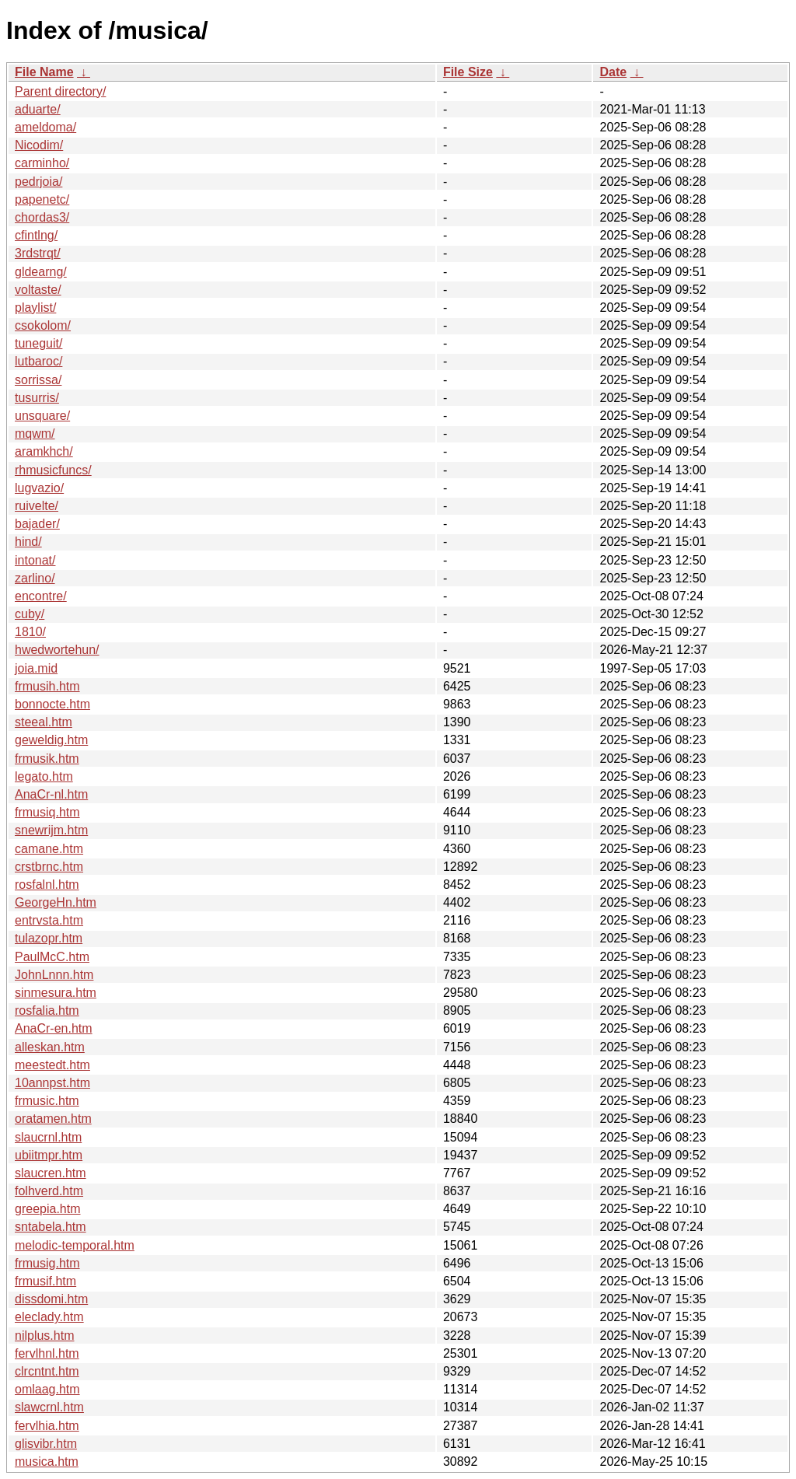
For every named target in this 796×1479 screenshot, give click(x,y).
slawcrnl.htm (49, 1407)
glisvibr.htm (46, 1443)
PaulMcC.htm (52, 956)
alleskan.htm (50, 1047)
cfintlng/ (36, 235)
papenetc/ (42, 199)
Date (613, 72)
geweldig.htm (51, 739)
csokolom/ (43, 325)
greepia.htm (48, 1208)
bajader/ (37, 523)
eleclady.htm (49, 1316)
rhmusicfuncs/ (53, 470)
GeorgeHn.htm (55, 902)
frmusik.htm (47, 758)
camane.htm (49, 848)
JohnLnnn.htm (54, 974)
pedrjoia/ (38, 181)
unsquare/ (42, 415)
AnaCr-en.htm (54, 1028)
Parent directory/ (60, 91)
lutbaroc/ (38, 361)
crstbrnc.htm (49, 866)
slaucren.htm (50, 1173)
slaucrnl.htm (48, 1137)
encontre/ (41, 596)
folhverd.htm (49, 1191)
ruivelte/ (36, 505)
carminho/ (42, 163)
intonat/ (35, 560)
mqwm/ (35, 433)
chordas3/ (42, 217)
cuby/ (29, 614)
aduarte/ (38, 109)
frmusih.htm (47, 686)
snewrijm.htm (51, 830)
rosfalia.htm (47, 1010)
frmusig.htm (47, 1263)
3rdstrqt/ (38, 253)
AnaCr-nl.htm (51, 794)
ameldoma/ (45, 127)
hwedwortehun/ (57, 649)
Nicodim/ (39, 145)
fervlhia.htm (47, 1425)
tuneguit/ (38, 343)
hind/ (28, 541)
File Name (44, 72)
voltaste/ (38, 289)
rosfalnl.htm (47, 884)
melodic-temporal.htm (74, 1245)
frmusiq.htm (47, 812)
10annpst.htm (52, 1082)
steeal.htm (43, 722)
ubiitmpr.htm (48, 1155)
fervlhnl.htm (47, 1353)
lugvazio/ (39, 488)
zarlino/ (35, 578)
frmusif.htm (45, 1281)
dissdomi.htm (51, 1299)
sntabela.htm (50, 1226)
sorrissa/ (38, 379)
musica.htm (47, 1461)
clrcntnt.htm (47, 1371)
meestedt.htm (52, 1065)
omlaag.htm (47, 1389)
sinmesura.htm (55, 992)
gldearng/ (41, 271)
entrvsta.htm (49, 920)
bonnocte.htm (52, 704)
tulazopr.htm (48, 938)
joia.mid (36, 668)
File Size (468, 72)
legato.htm (44, 776)
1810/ (30, 631)
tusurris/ (37, 397)
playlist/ (35, 307)
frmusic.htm (47, 1100)
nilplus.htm (44, 1335)
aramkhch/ (44, 451)
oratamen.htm (53, 1118)
